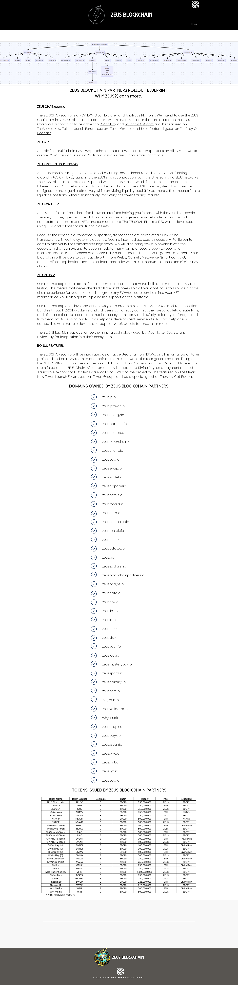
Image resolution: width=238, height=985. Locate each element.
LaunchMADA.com (139, 124)
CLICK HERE (63, 177)
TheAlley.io (45, 128)
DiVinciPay (108, 124)
